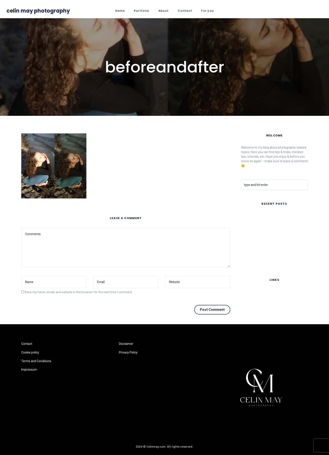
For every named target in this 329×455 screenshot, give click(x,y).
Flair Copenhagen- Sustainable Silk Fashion (270, 238)
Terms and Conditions (256, 309)
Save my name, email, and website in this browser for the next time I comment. (79, 292)
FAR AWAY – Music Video (258, 216)
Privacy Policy (128, 352)
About (163, 11)
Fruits (245, 249)
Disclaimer (126, 343)
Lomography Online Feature (260, 260)
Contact (185, 11)
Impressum (249, 317)
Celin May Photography (38, 10)
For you (207, 11)
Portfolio (141, 11)
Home (120, 11)
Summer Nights (252, 227)
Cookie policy (250, 300)
